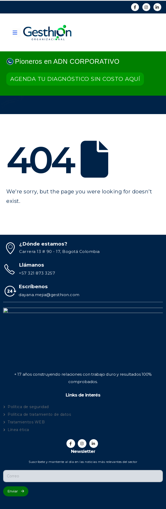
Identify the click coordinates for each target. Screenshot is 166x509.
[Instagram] (146, 7)
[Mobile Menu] (17, 32)
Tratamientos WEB (26, 422)
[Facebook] (135, 7)
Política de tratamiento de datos (39, 414)
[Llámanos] (83, 269)
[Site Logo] (47, 32)
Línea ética (18, 429)
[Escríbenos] (83, 290)
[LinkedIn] (157, 7)
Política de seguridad (28, 406)
